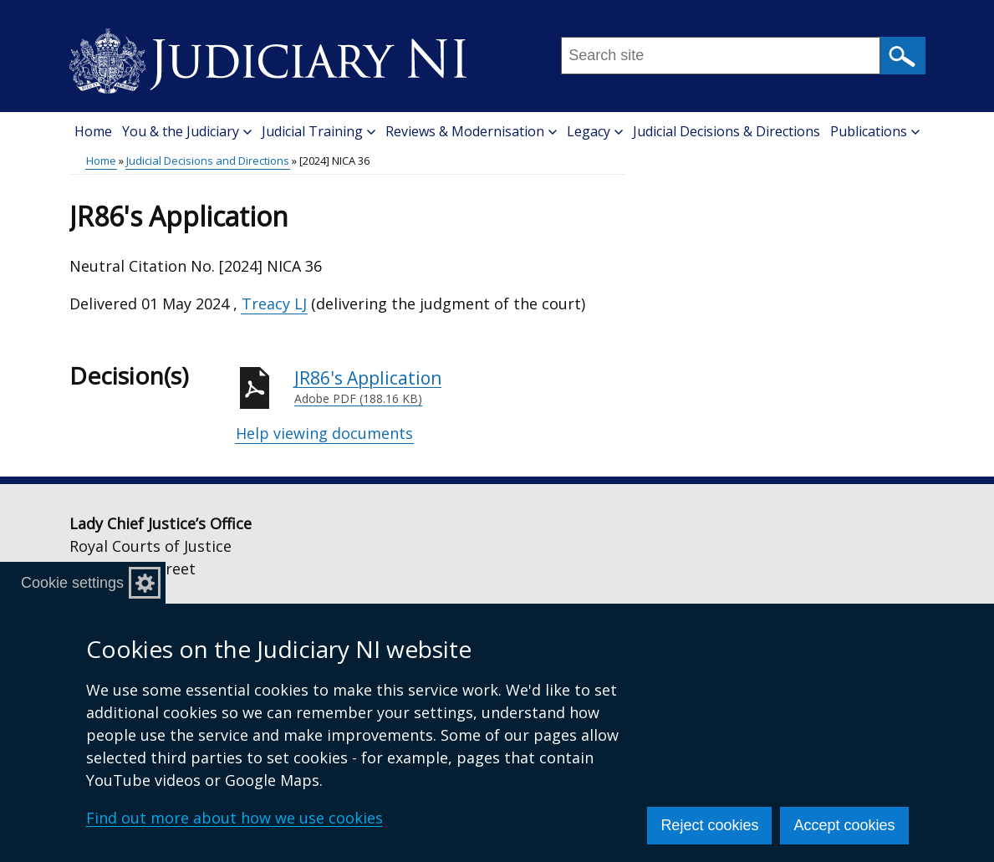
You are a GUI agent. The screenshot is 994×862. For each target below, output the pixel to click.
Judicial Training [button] (318, 131)
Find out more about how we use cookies (234, 818)
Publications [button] (875, 131)
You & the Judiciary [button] (187, 131)
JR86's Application (459, 387)
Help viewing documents (324, 433)
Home (93, 131)
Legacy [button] (595, 131)
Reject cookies (709, 825)
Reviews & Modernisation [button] (471, 131)
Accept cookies (844, 825)
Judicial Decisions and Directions (207, 160)
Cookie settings (72, 582)
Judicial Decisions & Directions (726, 131)
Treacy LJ (274, 303)
